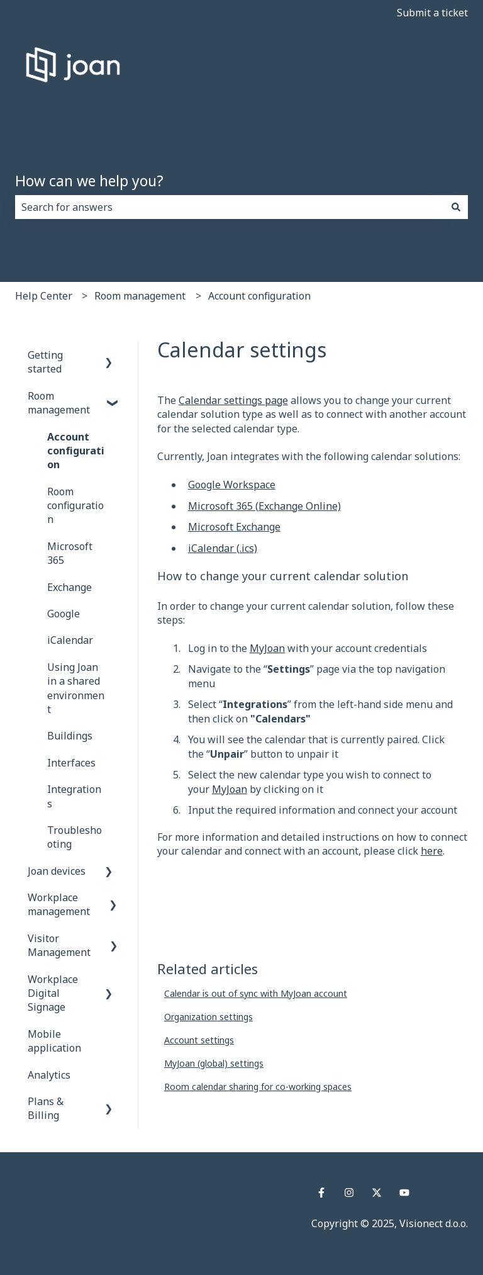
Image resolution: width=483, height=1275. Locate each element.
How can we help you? (89, 181)
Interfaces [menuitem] (71, 763)
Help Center (43, 296)
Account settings (199, 1040)
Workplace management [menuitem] (59, 904)
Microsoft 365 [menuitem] (69, 553)
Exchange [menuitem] (69, 587)
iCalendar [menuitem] (70, 640)
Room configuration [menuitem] (75, 506)
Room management (140, 296)
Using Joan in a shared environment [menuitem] (75, 688)
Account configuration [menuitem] (75, 451)
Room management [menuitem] (59, 403)
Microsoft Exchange (234, 527)
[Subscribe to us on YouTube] (404, 1192)
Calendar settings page (233, 400)
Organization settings (208, 1017)
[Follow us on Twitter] (377, 1192)
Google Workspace (231, 484)
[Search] (456, 207)
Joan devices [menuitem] (57, 871)
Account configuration (259, 296)
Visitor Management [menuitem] (59, 945)
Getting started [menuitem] (45, 362)
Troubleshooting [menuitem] (74, 837)
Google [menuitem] (63, 614)
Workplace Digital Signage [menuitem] (53, 993)
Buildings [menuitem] (69, 736)
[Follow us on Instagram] (349, 1192)
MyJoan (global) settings (214, 1063)
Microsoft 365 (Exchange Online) (264, 506)
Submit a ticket (432, 13)
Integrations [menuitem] (74, 796)
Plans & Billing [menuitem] (46, 1108)
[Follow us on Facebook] (321, 1192)
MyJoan (267, 648)
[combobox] (229, 207)
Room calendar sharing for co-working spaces (258, 1086)
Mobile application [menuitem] (54, 1041)
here (432, 851)
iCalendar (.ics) (222, 548)
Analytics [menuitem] (49, 1075)
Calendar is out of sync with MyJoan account (255, 993)
